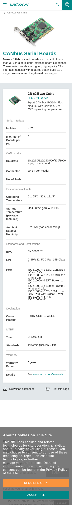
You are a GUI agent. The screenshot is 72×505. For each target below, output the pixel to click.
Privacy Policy (56, 469)
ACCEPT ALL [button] (36, 494)
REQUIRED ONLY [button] (36, 482)
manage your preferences (22, 462)
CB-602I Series (38, 98)
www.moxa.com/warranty (48, 374)
